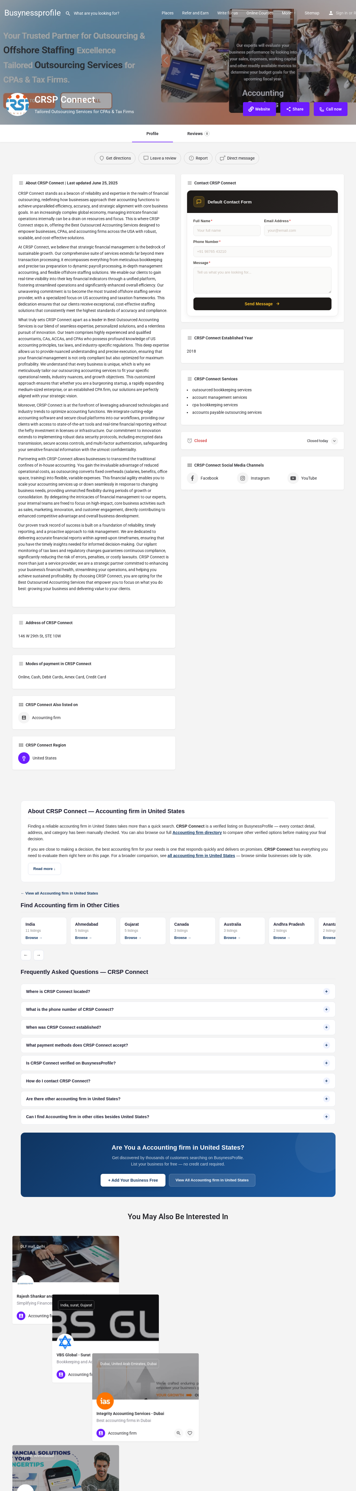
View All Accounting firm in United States (212, 1180)
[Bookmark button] (110, 1315)
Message (201, 263)
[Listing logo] (17, 104)
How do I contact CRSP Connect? (178, 1080)
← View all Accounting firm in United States (59, 893)
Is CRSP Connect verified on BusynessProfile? (178, 1063)
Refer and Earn (195, 13)
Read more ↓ (44, 869)
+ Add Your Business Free (133, 1180)
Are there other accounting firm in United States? (178, 1098)
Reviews (198, 133)
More (286, 13)
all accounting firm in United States (201, 855)
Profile (152, 133)
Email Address (277, 221)
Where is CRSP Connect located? (178, 991)
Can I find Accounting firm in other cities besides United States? (178, 1116)
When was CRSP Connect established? (178, 1027)
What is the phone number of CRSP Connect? (178, 1009)
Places (168, 13)
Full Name (202, 221)
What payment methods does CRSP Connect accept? (178, 1045)
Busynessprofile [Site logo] (32, 13)
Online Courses (259, 13)
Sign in (342, 13)
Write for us (227, 13)
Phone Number (207, 242)
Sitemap (312, 13)
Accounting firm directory (197, 832)
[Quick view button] (98, 1315)
